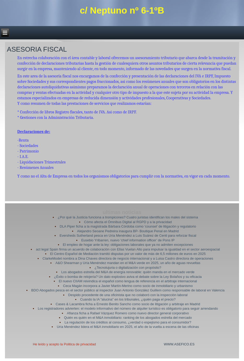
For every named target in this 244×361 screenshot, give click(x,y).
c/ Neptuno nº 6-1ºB (122, 10)
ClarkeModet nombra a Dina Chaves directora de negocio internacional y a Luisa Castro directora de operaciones (128, 258)
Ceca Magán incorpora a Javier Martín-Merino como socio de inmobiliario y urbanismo (128, 286)
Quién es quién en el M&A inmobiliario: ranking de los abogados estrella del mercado (128, 318)
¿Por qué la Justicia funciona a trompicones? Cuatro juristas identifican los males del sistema (128, 217)
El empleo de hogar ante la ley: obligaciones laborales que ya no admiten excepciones (128, 245)
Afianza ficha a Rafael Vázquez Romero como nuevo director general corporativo (128, 313)
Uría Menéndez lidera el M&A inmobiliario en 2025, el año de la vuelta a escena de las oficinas (128, 327)
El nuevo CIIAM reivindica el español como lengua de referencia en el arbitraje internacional (128, 281)
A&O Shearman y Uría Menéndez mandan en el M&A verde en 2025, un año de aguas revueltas (127, 263)
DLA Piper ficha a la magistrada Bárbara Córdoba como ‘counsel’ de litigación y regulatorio (128, 226)
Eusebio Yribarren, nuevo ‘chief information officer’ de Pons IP (128, 240)
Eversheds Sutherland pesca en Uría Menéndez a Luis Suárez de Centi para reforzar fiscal (128, 235)
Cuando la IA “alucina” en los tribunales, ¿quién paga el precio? (128, 299)
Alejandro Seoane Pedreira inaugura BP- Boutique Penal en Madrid (128, 231)
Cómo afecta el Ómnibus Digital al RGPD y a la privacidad (128, 222)
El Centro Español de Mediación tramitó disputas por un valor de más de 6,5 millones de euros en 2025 (128, 254)
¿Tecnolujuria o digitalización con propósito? (128, 268)
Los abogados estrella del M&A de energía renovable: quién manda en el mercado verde (127, 272)
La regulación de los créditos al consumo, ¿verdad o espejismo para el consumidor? (128, 322)
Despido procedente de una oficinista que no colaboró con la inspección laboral (128, 295)
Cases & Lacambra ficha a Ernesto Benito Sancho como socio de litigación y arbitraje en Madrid (128, 304)
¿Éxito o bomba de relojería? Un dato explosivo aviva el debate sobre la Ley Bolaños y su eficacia (128, 277)
